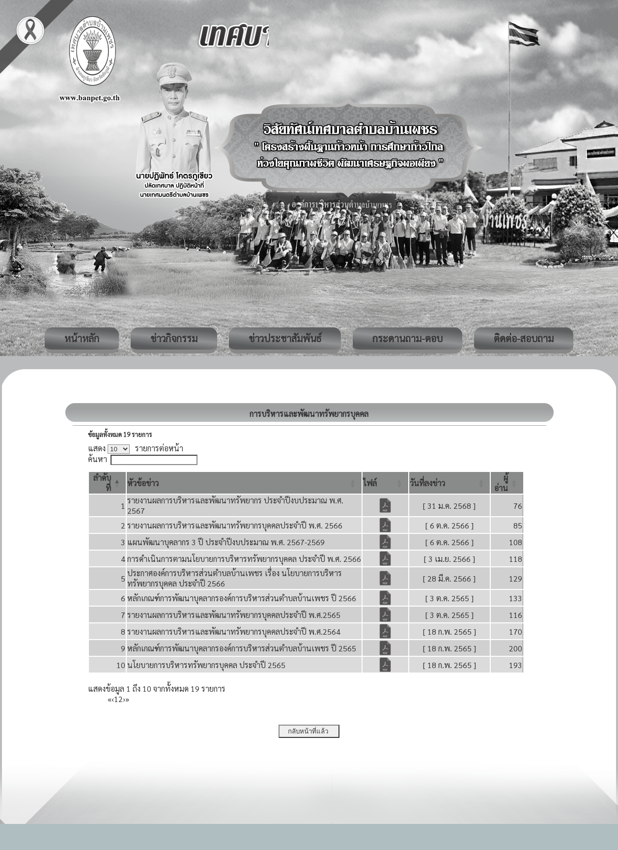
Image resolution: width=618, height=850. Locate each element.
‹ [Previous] (113, 699)
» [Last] (127, 699)
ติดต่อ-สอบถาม (524, 338)
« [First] (110, 699)
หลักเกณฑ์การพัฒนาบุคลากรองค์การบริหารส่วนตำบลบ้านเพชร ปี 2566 (241, 598)
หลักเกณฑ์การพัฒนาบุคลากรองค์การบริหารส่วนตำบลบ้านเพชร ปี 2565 (241, 648)
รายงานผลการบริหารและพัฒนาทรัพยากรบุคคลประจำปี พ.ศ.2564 (233, 631)
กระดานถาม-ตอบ (407, 338)
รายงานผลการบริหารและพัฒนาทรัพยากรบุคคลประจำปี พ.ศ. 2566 (234, 525)
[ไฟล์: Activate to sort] (385, 483)
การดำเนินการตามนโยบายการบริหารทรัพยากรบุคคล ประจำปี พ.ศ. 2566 (244, 559)
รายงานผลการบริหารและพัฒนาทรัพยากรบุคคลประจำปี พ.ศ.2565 (233, 615)
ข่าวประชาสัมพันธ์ (285, 338)
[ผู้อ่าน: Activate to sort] (507, 483)
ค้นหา (97, 459)
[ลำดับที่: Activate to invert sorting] (107, 483)
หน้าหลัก (81, 338)
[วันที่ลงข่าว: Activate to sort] (449, 483)
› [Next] (124, 699)
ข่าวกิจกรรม (173, 338)
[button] (143, 483)
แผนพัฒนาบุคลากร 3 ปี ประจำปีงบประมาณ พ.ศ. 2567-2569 (226, 542)
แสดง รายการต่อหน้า (135, 448)
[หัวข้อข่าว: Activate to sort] (244, 483)
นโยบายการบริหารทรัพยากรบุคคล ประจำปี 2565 (206, 665)
